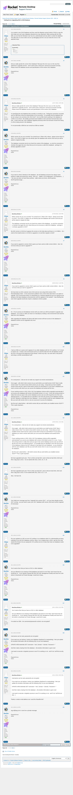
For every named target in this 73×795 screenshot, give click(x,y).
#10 (63, 346)
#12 (63, 417)
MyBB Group (20, 762)
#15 (63, 535)
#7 (63, 240)
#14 (63, 497)
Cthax (6, 36)
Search (62, 11)
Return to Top (27, 760)
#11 (63, 376)
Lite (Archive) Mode (36, 760)
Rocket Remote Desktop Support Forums (12, 18)
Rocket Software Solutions (16, 760)
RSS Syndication (47, 760)
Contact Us (6, 760)
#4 (63, 133)
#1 (63, 29)
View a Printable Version (10, 751)
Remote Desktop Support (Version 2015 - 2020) (45, 18)
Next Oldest (7, 744)
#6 (63, 209)
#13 (63, 467)
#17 (63, 603)
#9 (63, 308)
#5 (63, 171)
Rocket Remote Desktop (28, 18)
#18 (63, 632)
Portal (55, 11)
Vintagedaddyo (17, 764)
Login (17, 14)
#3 (63, 98)
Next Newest (14, 744)
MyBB (9, 762)
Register (22, 14)
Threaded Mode (66, 26)
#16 (63, 565)
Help (68, 11)
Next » (13, 23)
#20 (63, 707)
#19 (63, 670)
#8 (63, 278)
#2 (63, 60)
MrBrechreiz (10, 764)
